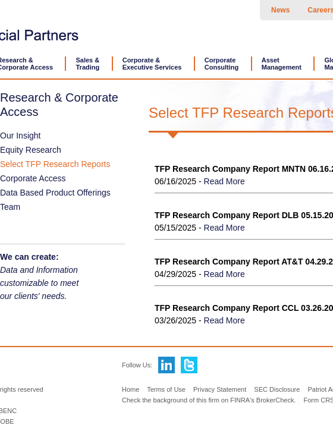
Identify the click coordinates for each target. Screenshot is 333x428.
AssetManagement (281, 63)
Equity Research (30, 150)
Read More (224, 181)
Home (130, 389)
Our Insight (20, 135)
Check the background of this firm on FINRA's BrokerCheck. (209, 400)
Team (10, 207)
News (280, 10)
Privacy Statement (219, 389)
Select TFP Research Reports (55, 164)
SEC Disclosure (277, 389)
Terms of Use (166, 389)
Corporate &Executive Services (152, 63)
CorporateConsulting (221, 63)
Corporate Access (33, 178)
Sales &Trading (87, 63)
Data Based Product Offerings (55, 192)
